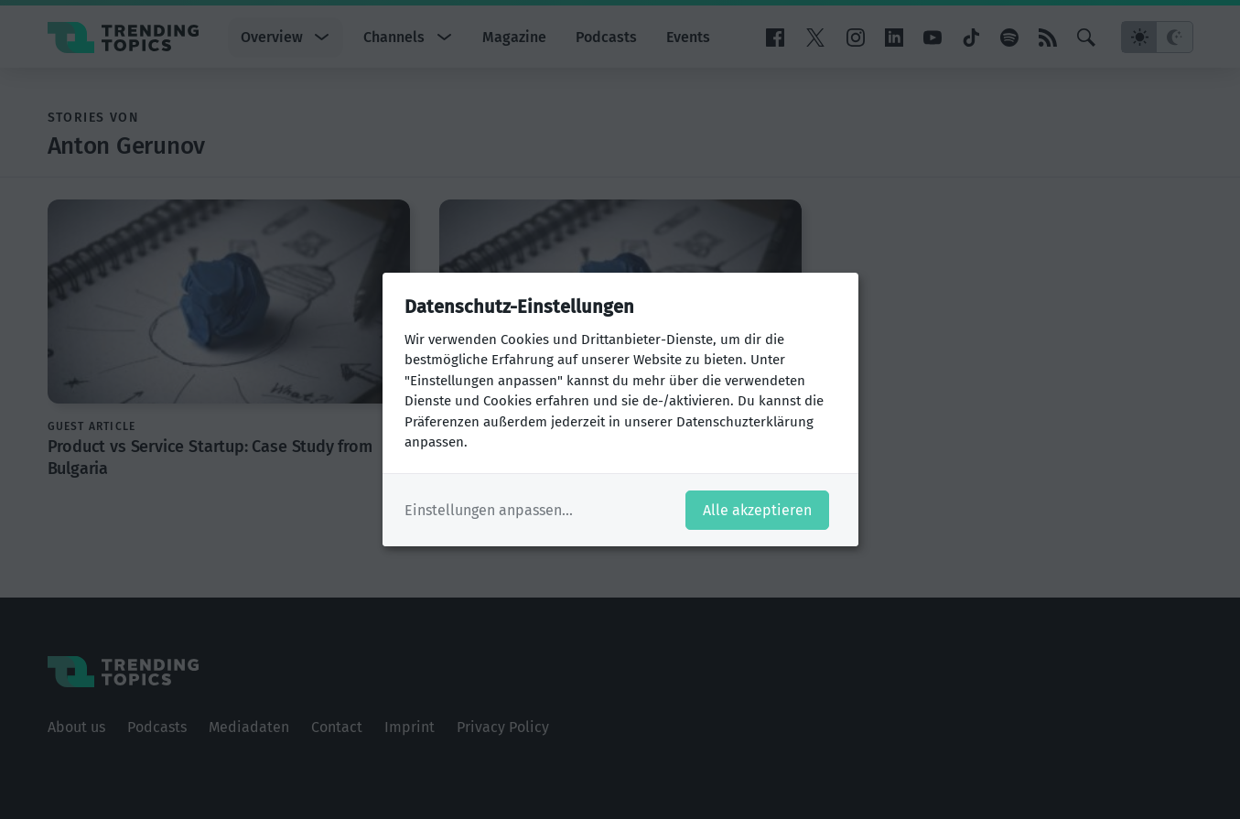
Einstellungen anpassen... (488, 510)
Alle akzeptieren (757, 510)
